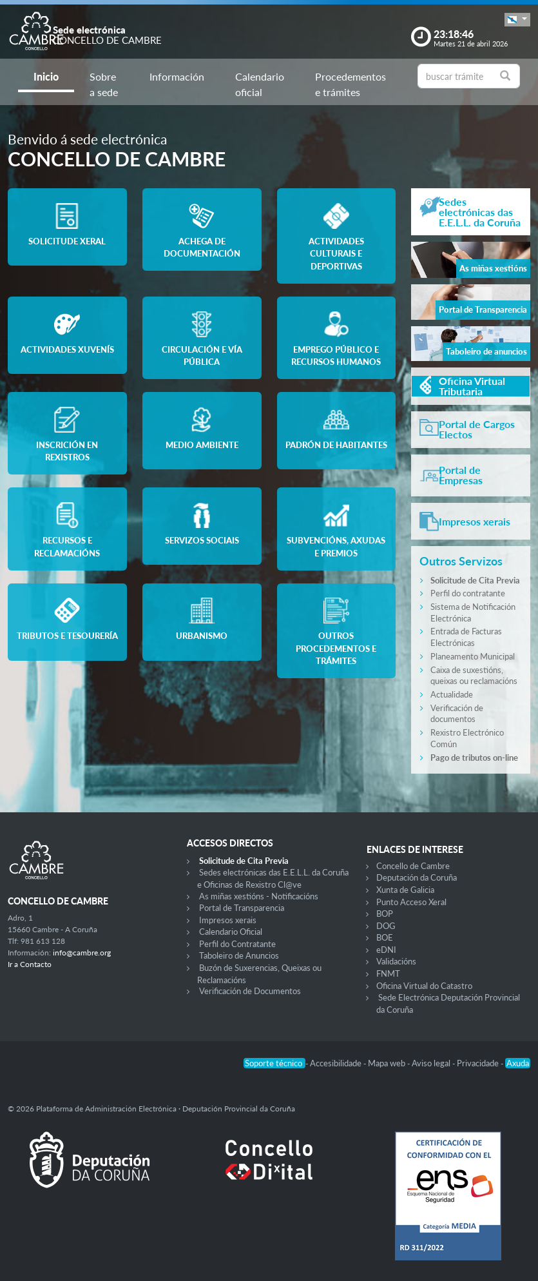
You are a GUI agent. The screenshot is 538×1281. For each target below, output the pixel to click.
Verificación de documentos (456, 714)
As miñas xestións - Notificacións (258, 896)
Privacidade (479, 1063)
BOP (384, 913)
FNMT (388, 973)
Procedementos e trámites (350, 84)
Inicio (46, 76)
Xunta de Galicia (405, 890)
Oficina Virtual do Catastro (424, 986)
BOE (384, 937)
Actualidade (451, 694)
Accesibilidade (336, 1063)
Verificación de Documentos (250, 991)
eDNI (386, 949)
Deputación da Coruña (416, 877)
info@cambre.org (82, 952)
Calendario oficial (259, 84)
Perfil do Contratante (237, 944)
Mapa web (387, 1063)
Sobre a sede (104, 84)
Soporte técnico (274, 1063)
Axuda (517, 1063)
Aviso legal (432, 1063)
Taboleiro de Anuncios (239, 955)
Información (176, 76)
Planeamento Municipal (472, 656)
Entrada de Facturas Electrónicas (466, 637)
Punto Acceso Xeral (411, 902)
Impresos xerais (227, 920)
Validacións (396, 961)
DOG (386, 926)
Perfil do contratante (467, 593)
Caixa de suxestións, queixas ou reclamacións (473, 676)
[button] (517, 19)
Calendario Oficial (230, 931)
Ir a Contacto (30, 964)
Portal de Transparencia (241, 908)
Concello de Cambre (413, 866)
